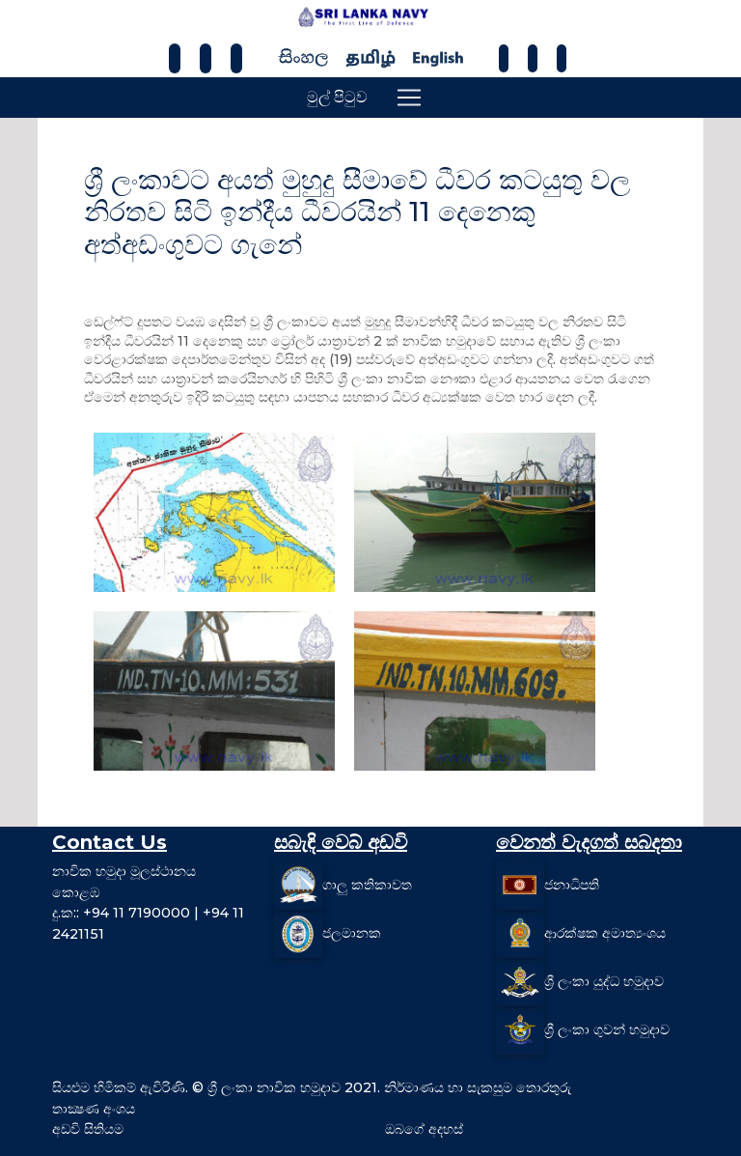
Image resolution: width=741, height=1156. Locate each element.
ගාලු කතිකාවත (367, 884)
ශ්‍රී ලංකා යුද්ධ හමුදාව (604, 981)
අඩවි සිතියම (88, 1129)
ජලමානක (351, 933)
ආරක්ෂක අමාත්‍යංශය (605, 933)
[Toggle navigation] (409, 97)
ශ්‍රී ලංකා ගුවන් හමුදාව (607, 1029)
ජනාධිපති (571, 884)
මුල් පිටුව (337, 97)
